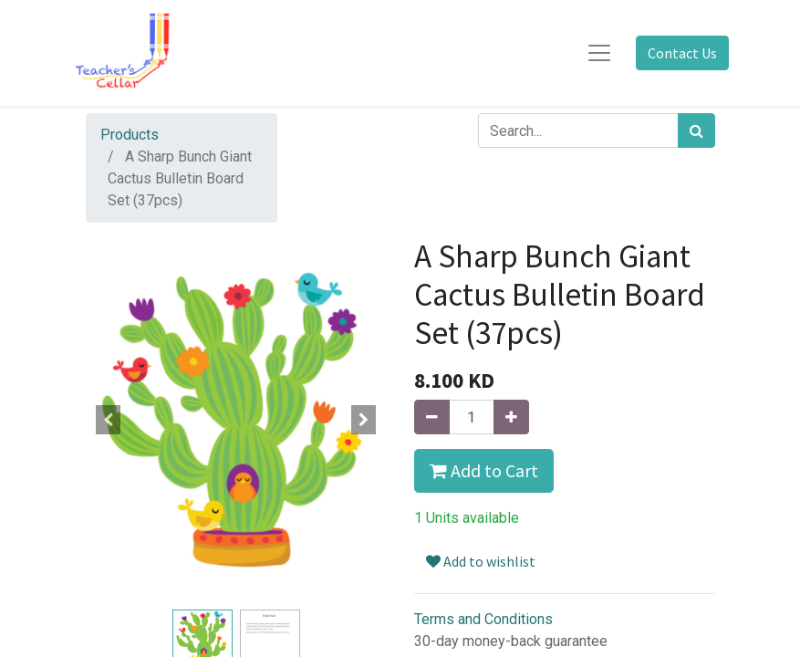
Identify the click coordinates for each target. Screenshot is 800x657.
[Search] (696, 130)
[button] (108, 420)
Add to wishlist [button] (480, 561)
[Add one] (511, 417)
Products (129, 134)
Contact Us (682, 53)
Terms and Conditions (483, 619)
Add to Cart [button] (484, 470)
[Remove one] (432, 417)
